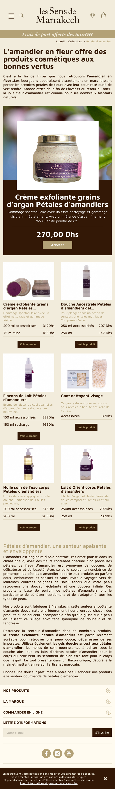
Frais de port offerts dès (57, 34)
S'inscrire (102, 732)
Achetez (57, 245)
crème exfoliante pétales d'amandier (42, 635)
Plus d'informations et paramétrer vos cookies (49, 783)
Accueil (60, 41)
